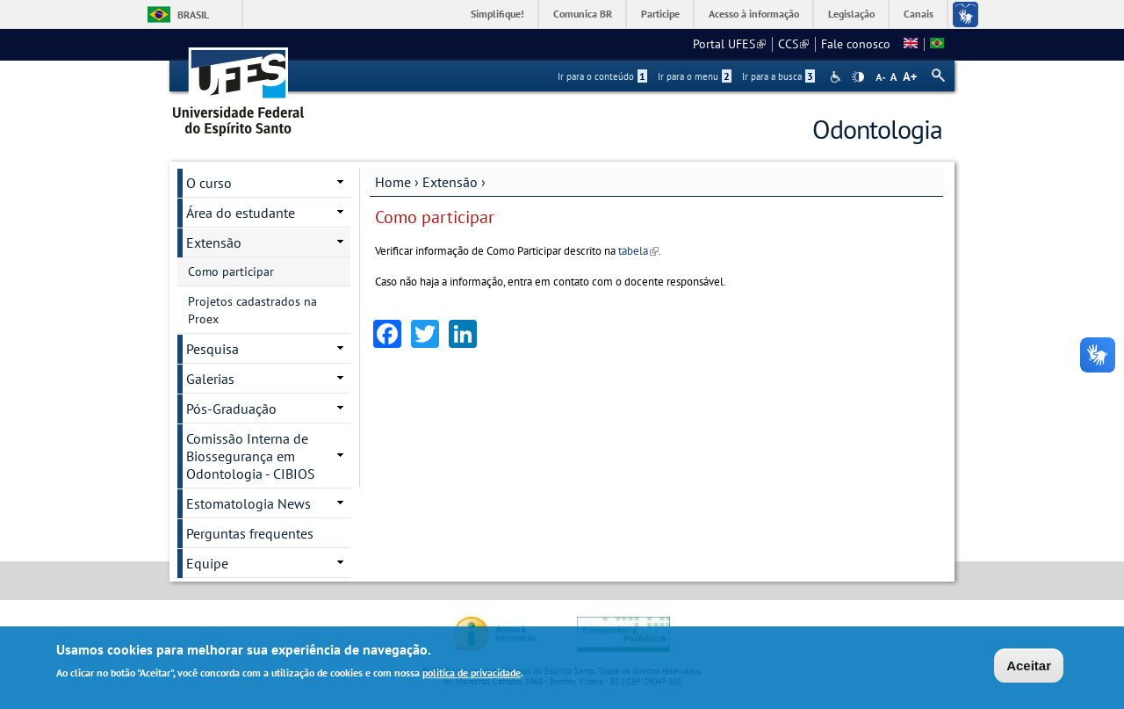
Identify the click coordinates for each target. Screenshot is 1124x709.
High (858, 77)
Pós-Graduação (231, 408)
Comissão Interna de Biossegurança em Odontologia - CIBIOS (250, 456)
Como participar (231, 271)
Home (393, 182)
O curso (209, 183)
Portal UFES (729, 44)
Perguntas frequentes (249, 533)
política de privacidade (471, 672)
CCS (793, 44)
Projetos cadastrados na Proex (252, 310)
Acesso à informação (754, 13)
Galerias (210, 378)
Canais (918, 13)
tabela (638, 250)
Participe (660, 13)
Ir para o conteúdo (602, 76)
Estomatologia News (248, 503)
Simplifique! (497, 13)
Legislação (851, 13)
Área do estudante (240, 212)
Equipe (207, 563)
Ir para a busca (778, 76)
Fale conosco (855, 44)
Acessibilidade (837, 77)
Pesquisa (212, 349)
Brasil (193, 14)
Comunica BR (582, 13)
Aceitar (1028, 665)
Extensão (450, 182)
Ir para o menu (694, 76)
